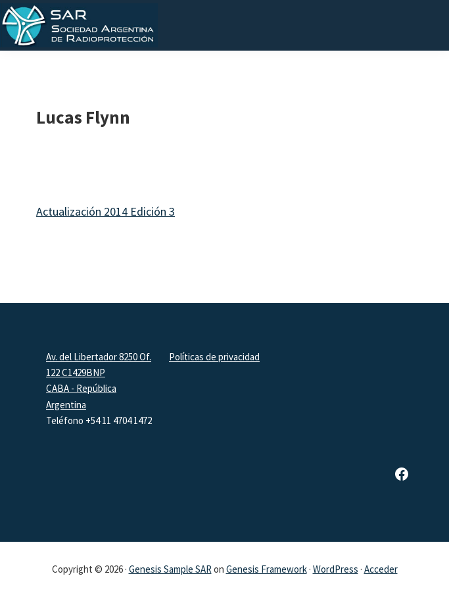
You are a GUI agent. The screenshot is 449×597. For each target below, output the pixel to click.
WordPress (335, 569)
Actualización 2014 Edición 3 (105, 211)
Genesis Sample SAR (170, 569)
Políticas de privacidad (214, 356)
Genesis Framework (266, 569)
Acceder (381, 569)
